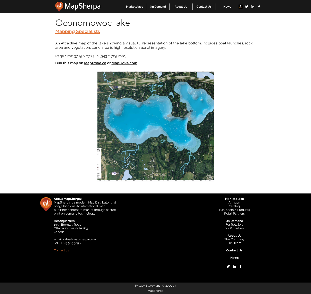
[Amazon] (241, 7)
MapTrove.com (124, 63)
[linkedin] (253, 7)
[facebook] (259, 7)
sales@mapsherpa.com (79, 239)
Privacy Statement (147, 285)
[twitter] (247, 7)
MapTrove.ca (95, 63)
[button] (134, 6)
